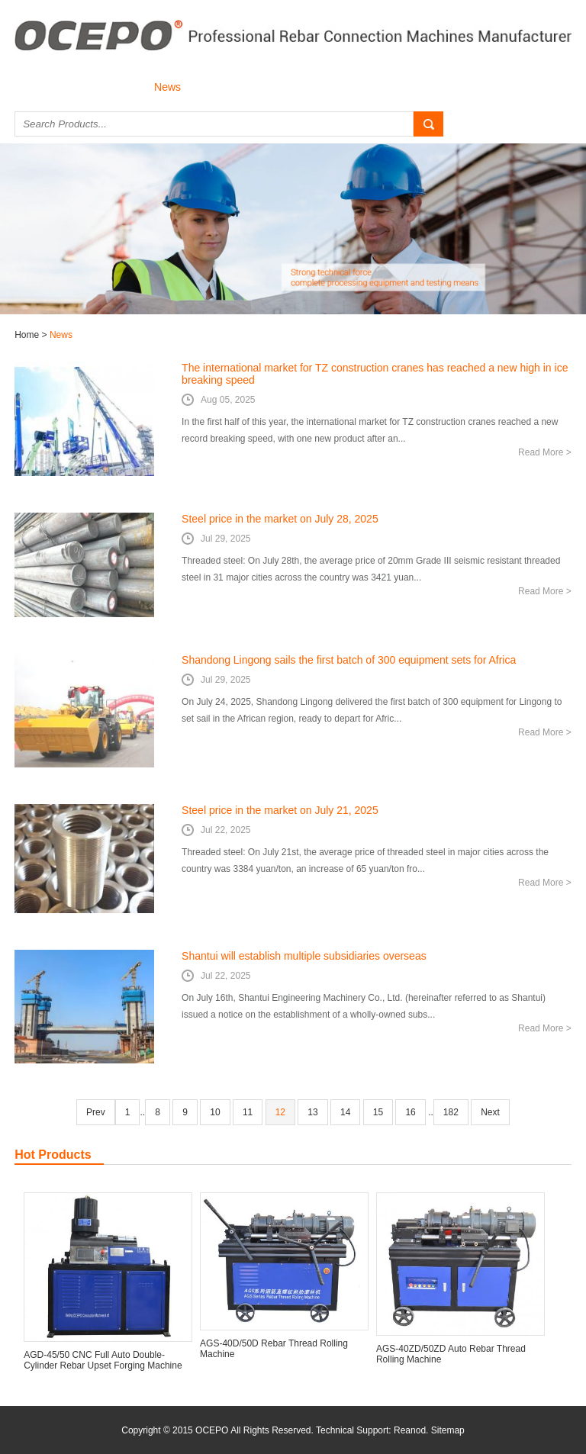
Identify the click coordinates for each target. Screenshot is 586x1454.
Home (27, 335)
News (167, 87)
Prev (95, 1112)
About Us (65, 87)
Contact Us (371, 87)
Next (490, 1112)
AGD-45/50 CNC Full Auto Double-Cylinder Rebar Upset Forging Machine (103, 1360)
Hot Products (52, 1154)
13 (312, 1112)
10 (215, 1112)
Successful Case (232, 87)
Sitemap (448, 1430)
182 (451, 1112)
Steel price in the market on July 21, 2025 (280, 810)
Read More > (545, 452)
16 (410, 1112)
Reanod (410, 1430)
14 (345, 1112)
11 (248, 1112)
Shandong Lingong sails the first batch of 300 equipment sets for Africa (349, 660)
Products (121, 87)
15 (378, 1112)
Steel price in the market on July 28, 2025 (280, 519)
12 (280, 1112)
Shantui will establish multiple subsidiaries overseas (304, 956)
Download (308, 87)
